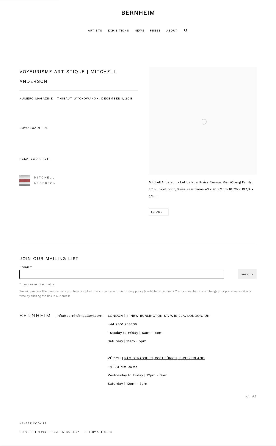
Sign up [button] (247, 274)
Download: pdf (33, 127)
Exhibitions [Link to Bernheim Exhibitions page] (118, 30)
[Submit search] (186, 30)
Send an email (254, 396)
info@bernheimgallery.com (79, 316)
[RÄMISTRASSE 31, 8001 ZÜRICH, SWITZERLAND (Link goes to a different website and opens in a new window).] (164, 358)
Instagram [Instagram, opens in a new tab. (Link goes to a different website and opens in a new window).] (247, 396)
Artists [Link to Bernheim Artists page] (95, 30)
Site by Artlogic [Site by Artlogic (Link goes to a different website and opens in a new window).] (98, 431)
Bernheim (138, 13)
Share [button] (157, 211)
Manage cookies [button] (33, 423)
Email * (25, 267)
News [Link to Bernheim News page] (139, 30)
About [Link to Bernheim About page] (171, 30)
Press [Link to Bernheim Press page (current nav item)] (155, 30)
